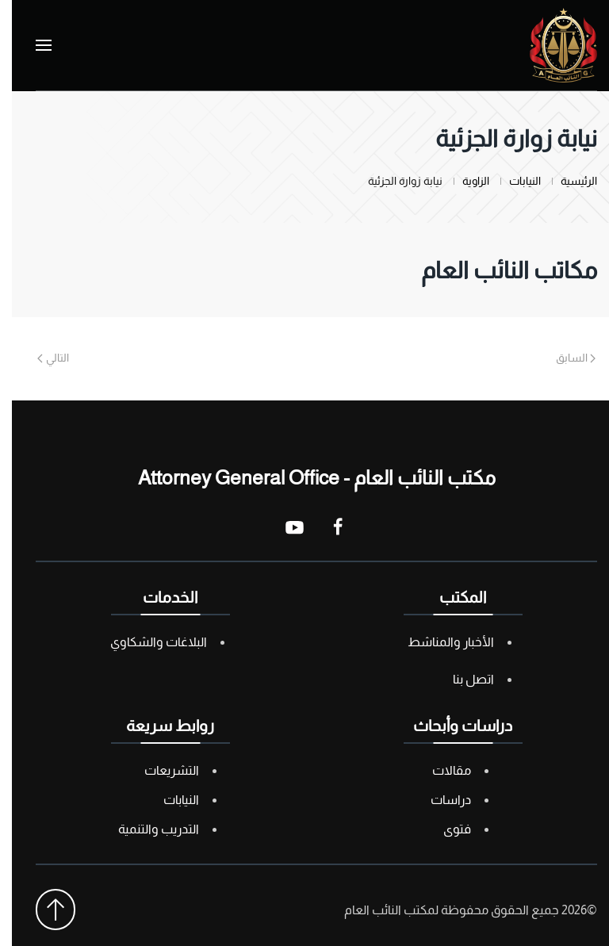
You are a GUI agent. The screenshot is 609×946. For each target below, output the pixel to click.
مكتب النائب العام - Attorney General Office (305, 477)
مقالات (439, 770)
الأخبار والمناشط (439, 642)
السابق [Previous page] (564, 357)
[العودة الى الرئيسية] (551, 45)
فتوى (445, 829)
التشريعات (159, 770)
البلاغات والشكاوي (146, 642)
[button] (32, 45)
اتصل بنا (461, 679)
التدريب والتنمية (146, 829)
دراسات (439, 799)
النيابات (169, 799)
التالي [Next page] (41, 357)
